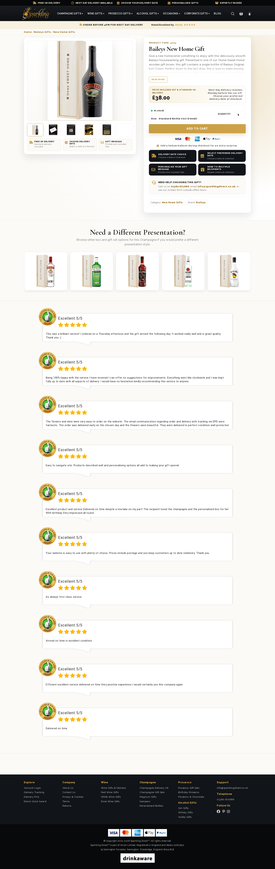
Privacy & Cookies (72, 796)
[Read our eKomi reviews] (173, 25)
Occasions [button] (170, 13)
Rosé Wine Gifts (110, 801)
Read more (158, 79)
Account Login (32, 787)
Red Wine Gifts (110, 792)
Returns (66, 805)
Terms (66, 801)
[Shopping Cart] (241, 13)
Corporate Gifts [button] (196, 13)
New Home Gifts (172, 202)
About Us (67, 787)
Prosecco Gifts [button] (119, 13)
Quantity (224, 114)
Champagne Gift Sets (152, 792)
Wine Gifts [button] (94, 13)
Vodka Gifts (185, 817)
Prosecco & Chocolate (191, 796)
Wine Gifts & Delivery (113, 787)
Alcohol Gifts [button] (147, 13)
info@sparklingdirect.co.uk (216, 186)
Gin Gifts (183, 808)
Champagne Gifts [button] (69, 13)
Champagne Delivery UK (154, 787)
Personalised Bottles (151, 805)
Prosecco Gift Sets (188, 787)
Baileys (201, 202)
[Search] (232, 13)
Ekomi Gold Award (35, 801)
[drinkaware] (137, 858)
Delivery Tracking (34, 792)
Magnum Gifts (148, 796)
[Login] (249, 13)
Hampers (145, 801)
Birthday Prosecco (188, 792)
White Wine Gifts (111, 796)
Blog (217, 13)
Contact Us (68, 792)
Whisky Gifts (185, 812)
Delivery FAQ (31, 796)
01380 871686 (180, 186)
